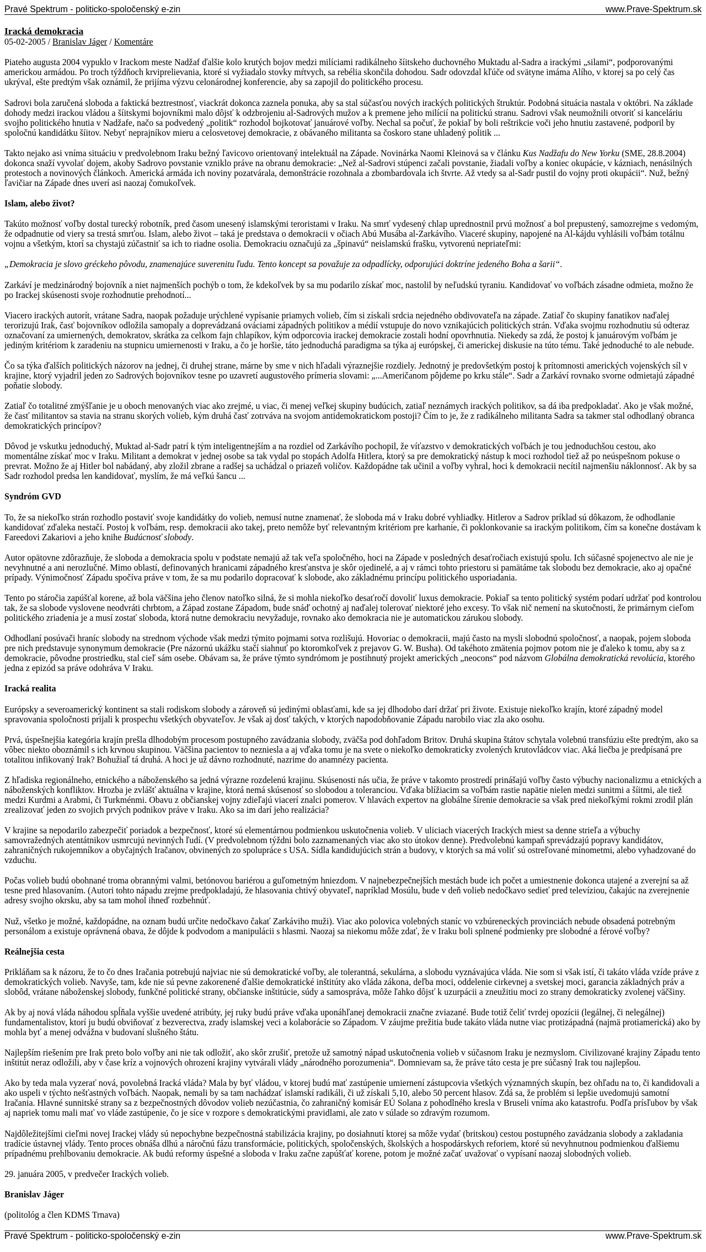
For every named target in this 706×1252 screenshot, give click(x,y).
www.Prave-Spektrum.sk (654, 9)
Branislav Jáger (79, 41)
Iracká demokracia (43, 30)
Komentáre (133, 41)
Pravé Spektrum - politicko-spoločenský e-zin (92, 9)
